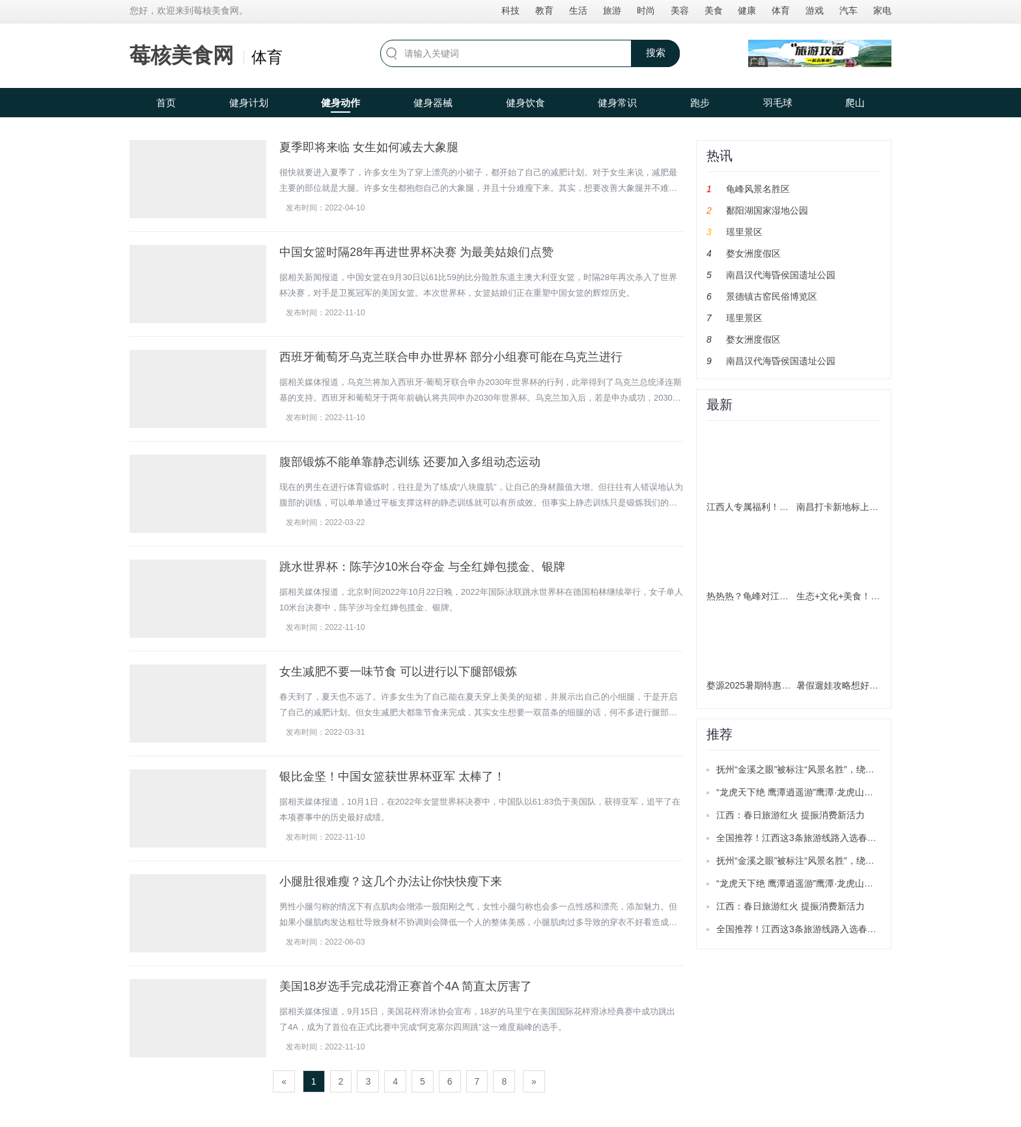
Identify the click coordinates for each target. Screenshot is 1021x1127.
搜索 (655, 52)
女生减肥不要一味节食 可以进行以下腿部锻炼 (398, 671)
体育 (781, 10)
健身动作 (340, 102)
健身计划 (248, 102)
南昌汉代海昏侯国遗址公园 (780, 275)
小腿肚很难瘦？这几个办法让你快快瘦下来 (390, 881)
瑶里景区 (744, 232)
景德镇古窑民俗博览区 (771, 296)
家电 (882, 10)
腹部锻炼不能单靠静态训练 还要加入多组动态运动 (409, 461)
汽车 (848, 10)
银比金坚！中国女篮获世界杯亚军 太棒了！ (392, 776)
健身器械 (433, 102)
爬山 (855, 102)
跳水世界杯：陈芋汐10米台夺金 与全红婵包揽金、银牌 (422, 566)
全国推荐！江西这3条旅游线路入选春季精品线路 (814, 838)
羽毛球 (777, 102)
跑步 (700, 102)
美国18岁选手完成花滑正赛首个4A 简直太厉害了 (405, 986)
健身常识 (617, 102)
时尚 (646, 10)
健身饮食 (525, 102)
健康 (747, 10)
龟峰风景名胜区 (758, 189)
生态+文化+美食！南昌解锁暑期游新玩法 (879, 596)
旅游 (612, 10)
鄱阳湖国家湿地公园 (767, 210)
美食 (714, 10)
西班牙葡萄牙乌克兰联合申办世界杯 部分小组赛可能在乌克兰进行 (450, 357)
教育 (544, 10)
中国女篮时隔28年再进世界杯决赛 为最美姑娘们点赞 (416, 252)
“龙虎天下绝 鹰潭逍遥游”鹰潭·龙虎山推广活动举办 (817, 792)
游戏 (814, 10)
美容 (680, 10)
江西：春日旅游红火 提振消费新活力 (790, 815)
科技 (510, 10)
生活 (578, 10)
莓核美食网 (182, 55)
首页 (166, 102)
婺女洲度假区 (753, 253)
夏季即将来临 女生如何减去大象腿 (368, 147)
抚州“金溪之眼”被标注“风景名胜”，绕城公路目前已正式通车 (836, 769)
